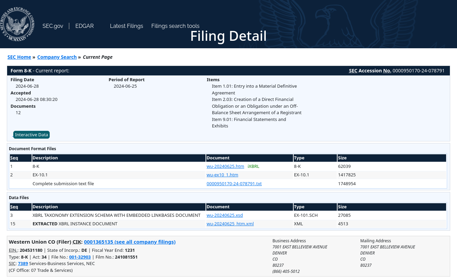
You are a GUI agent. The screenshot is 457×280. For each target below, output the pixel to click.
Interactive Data (31, 135)
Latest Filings (126, 26)
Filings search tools (175, 26)
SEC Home (19, 57)
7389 (23, 263)
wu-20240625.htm (225, 166)
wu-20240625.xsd (225, 215)
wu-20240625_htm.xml (230, 224)
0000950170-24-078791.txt (234, 183)
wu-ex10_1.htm (222, 175)
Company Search (57, 57)
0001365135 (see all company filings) (130, 241)
